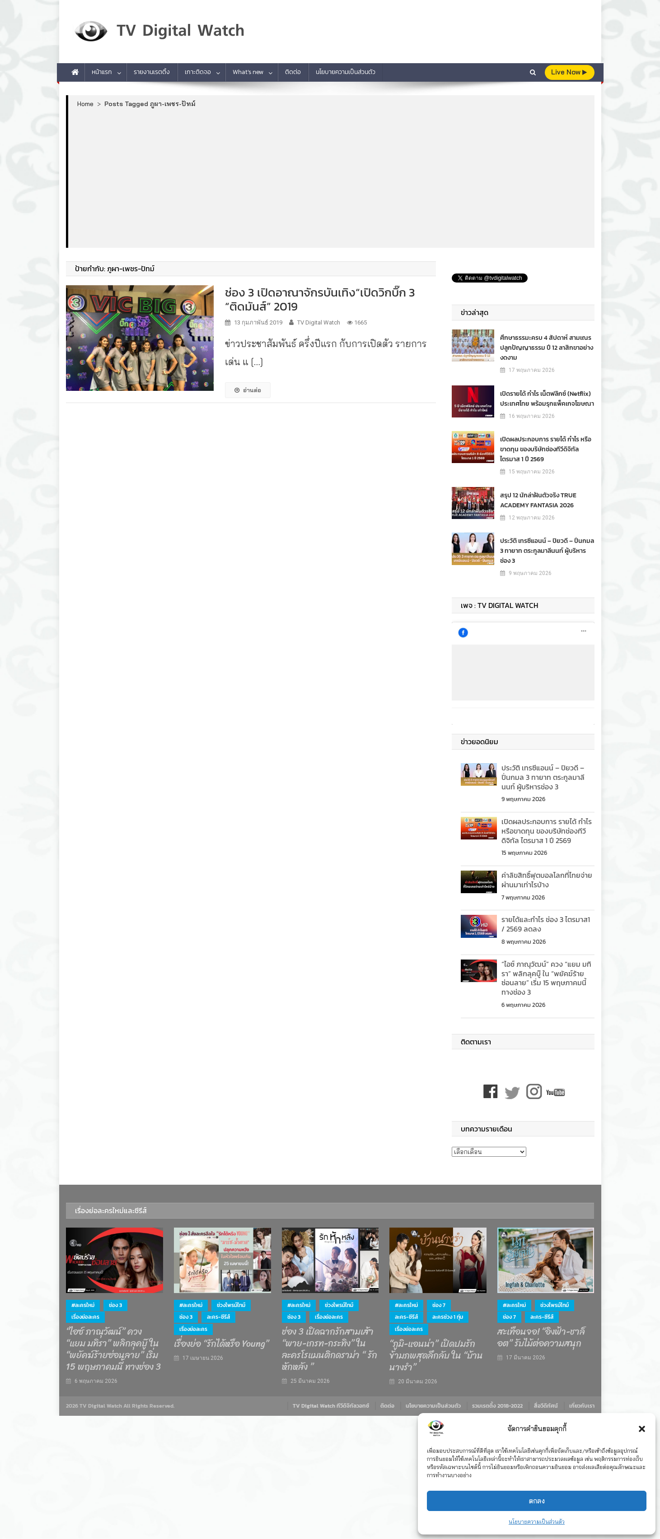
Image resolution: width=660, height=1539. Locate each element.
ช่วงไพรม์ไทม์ (231, 1305)
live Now (569, 72)
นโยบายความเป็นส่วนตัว (537, 1521)
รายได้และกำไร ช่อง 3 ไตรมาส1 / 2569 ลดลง (545, 924)
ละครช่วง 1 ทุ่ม (447, 1317)
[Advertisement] (331, 177)
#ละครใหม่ (82, 1305)
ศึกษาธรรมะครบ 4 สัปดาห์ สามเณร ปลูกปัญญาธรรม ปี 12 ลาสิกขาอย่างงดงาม (546, 347)
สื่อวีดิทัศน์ (546, 1406)
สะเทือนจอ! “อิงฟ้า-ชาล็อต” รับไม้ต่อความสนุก (541, 1337)
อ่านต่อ (247, 390)
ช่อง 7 (438, 1305)
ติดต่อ (293, 72)
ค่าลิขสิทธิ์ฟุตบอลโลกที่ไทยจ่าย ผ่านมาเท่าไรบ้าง (546, 880)
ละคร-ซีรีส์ (218, 1317)
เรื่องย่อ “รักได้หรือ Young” (221, 1344)
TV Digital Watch (318, 322)
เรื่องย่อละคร (85, 1317)
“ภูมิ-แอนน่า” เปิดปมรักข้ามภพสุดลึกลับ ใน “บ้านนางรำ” (436, 1355)
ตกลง (537, 1501)
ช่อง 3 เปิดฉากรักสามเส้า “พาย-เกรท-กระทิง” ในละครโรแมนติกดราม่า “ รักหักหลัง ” (329, 1349)
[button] (641, 1428)
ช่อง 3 (115, 1305)
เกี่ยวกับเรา (581, 1406)
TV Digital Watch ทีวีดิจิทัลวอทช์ (331, 1406)
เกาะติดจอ (198, 72)
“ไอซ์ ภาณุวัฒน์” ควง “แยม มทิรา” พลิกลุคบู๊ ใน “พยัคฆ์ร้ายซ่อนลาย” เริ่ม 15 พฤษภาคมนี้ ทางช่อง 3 (546, 978)
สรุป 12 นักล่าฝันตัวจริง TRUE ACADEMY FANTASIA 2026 (538, 500)
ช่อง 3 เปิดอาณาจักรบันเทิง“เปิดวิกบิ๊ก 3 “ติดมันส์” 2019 (320, 299)
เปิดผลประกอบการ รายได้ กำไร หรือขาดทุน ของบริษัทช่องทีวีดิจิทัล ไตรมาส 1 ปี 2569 (545, 449)
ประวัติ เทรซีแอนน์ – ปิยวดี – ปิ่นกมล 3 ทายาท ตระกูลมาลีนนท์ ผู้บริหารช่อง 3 (547, 551)
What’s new (248, 72)
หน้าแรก (102, 72)
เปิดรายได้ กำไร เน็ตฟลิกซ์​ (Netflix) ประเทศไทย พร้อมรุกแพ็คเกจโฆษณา (547, 398)
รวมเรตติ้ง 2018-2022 (497, 1406)
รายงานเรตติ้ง (152, 72)
